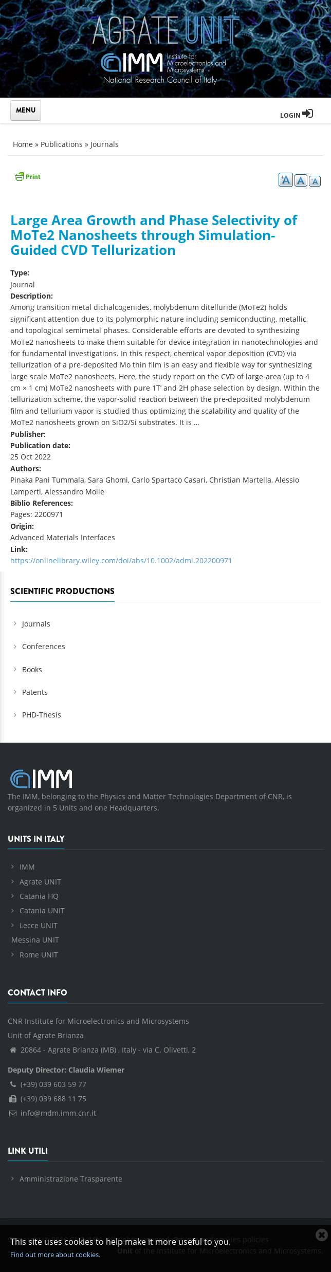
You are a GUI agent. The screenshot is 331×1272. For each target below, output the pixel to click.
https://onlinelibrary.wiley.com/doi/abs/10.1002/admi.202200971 (121, 560)
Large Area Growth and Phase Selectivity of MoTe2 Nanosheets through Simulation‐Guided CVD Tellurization (153, 235)
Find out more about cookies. (55, 1254)
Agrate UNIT (40, 882)
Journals (104, 144)
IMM (27, 867)
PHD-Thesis (41, 715)
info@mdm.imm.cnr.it (52, 1113)
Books (32, 669)
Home (23, 144)
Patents (35, 692)
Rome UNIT (39, 955)
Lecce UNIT (39, 925)
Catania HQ (39, 896)
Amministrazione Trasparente (71, 1179)
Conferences (43, 646)
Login (296, 115)
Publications (62, 144)
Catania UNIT (42, 910)
